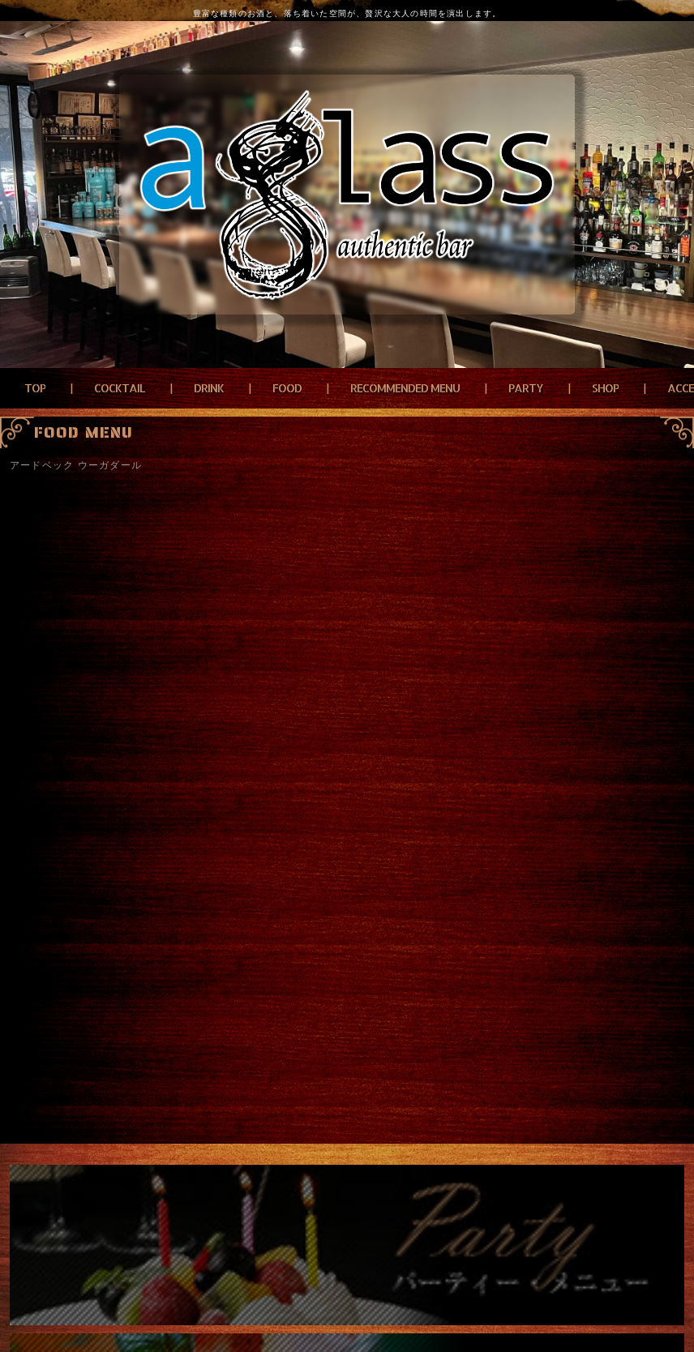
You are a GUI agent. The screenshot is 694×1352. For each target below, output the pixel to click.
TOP (34, 388)
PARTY (525, 388)
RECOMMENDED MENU (405, 388)
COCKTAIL (119, 388)
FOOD (287, 388)
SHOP (605, 388)
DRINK (209, 388)
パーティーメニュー (347, 1245)
